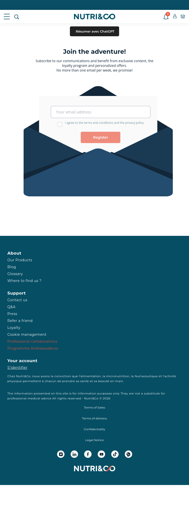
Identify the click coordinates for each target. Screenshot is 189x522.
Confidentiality (94, 429)
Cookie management (27, 334)
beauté (103, 381)
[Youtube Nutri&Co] (101, 454)
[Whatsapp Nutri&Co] (128, 454)
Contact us (17, 300)
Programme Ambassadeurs (32, 348)
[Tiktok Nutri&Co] (115, 454)
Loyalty (13, 327)
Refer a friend (20, 320)
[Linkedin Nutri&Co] (74, 454)
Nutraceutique (146, 376)
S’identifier (17, 367)
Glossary (15, 274)
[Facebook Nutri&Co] (88, 454)
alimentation (90, 376)
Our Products (19, 260)
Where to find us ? (24, 281)
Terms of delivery (94, 418)
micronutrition (117, 376)
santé (84, 381)
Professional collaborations (32, 341)
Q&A (11, 307)
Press (12, 314)
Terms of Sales (94, 407)
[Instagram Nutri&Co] (60, 454)
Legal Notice (94, 440)
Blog (11, 267)
